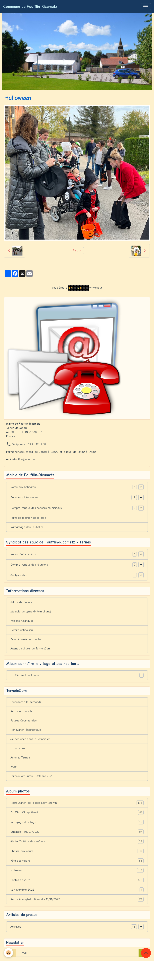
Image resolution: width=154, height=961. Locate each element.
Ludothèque (17, 748)
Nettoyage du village (77, 822)
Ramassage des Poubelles (26, 527)
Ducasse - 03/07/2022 (77, 831)
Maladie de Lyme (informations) (30, 611)
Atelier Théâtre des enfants (77, 841)
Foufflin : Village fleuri (77, 812)
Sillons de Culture (21, 602)
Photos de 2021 (77, 880)
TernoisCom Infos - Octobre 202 (31, 776)
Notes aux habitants (22, 487)
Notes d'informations (23, 554)
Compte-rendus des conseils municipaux (36, 508)
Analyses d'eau (19, 575)
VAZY (13, 767)
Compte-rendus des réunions (29, 564)
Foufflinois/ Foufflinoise (77, 675)
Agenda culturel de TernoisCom (30, 648)
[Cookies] (8, 952)
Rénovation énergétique (25, 730)
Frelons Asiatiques (21, 620)
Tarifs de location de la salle (28, 518)
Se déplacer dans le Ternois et (30, 739)
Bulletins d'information (24, 497)
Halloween (77, 870)
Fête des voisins (77, 860)
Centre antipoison (21, 630)
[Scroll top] (146, 953)
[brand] (30, 7)
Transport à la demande (26, 702)
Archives (15, 926)
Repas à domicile (21, 711)
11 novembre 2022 (77, 889)
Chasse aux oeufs (77, 851)
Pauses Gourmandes (23, 720)
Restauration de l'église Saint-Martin (77, 802)
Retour (77, 250)
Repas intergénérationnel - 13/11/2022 (77, 899)
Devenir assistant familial (26, 639)
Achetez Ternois (20, 757)
